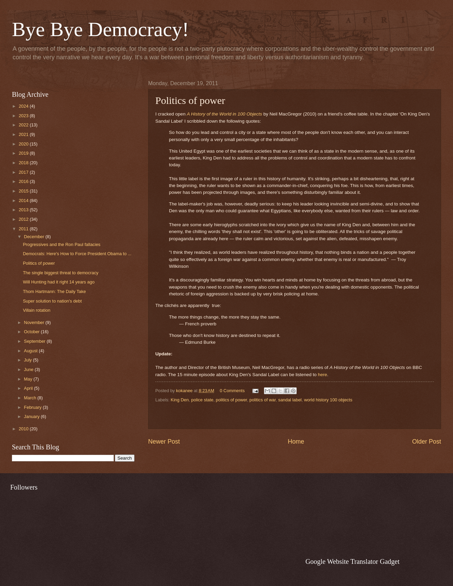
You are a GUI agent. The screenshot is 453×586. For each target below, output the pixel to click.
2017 (24, 172)
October (32, 331)
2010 (24, 428)
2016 (24, 181)
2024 (24, 106)
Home (296, 441)
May (28, 379)
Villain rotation (36, 310)
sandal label (290, 399)
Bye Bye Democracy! (100, 29)
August (31, 350)
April (29, 388)
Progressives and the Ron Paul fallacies (61, 244)
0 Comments (232, 390)
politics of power (231, 399)
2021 (24, 134)
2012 (24, 219)
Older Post (426, 441)
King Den (180, 399)
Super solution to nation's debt (52, 301)
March (30, 397)
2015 (24, 191)
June (29, 369)
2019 (24, 153)
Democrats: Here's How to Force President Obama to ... (77, 253)
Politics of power (39, 263)
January (32, 416)
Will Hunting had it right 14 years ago (58, 281)
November (34, 322)
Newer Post (164, 441)
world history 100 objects (328, 399)
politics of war (262, 399)
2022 (24, 124)
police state (202, 399)
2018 (24, 162)
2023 (24, 115)
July (28, 360)
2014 (24, 200)
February (33, 407)
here (322, 374)
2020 (24, 143)
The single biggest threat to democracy (60, 272)
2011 (24, 228)
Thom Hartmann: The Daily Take (54, 291)
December (34, 236)
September (35, 341)
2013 (24, 209)
